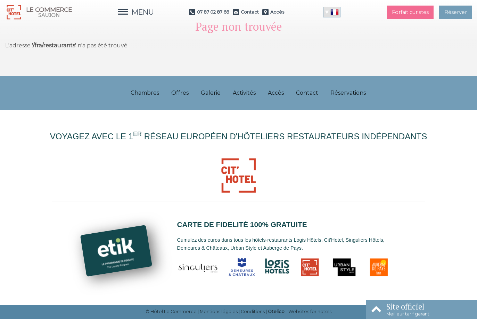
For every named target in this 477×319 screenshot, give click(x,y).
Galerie (211, 93)
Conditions (253, 311)
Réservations (348, 93)
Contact (307, 93)
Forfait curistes (410, 12)
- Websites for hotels (299, 311)
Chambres (145, 93)
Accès (276, 93)
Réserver (455, 12)
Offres (180, 93)
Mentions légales (219, 311)
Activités (244, 93)
